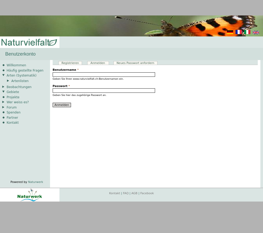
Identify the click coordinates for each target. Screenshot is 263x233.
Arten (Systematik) (21, 75)
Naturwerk (35, 182)
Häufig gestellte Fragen (25, 70)
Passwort (61, 86)
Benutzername (66, 70)
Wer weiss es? (18, 102)
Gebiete (13, 92)
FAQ (126, 193)
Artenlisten (20, 81)
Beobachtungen (19, 87)
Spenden (13, 112)
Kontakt (13, 122)
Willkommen (16, 65)
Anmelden (99, 63)
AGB (135, 193)
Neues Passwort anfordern (135, 63)
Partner (12, 118)
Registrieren (70, 63)
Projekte (13, 97)
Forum (12, 107)
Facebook (147, 193)
